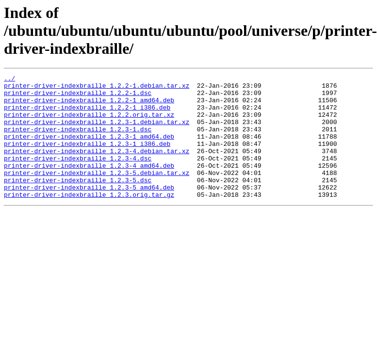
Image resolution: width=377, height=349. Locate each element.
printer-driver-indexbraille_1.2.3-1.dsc (77, 140)
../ (9, 79)
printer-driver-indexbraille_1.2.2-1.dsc (77, 97)
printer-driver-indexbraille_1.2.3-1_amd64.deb (89, 149)
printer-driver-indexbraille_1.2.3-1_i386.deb (87, 158)
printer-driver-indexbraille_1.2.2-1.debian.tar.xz (96, 88)
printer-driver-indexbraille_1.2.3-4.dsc (77, 175)
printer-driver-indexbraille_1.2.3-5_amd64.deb (89, 210)
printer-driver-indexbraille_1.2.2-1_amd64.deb (89, 105)
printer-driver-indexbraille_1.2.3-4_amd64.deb (89, 184)
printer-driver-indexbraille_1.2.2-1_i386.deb (87, 114)
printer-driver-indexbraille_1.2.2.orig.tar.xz (89, 123)
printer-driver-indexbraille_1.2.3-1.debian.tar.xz (96, 131)
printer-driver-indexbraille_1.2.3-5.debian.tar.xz (96, 193)
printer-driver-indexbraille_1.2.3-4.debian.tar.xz (96, 166)
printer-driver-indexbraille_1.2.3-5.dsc (77, 201)
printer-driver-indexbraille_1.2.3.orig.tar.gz (89, 219)
